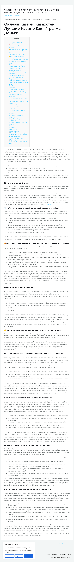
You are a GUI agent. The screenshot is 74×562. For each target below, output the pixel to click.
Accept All (28, 556)
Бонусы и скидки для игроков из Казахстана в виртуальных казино (18, 61)
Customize (9, 556)
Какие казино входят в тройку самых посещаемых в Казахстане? (18, 94)
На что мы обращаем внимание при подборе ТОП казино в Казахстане (18, 106)
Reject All (19, 556)
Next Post (63, 544)
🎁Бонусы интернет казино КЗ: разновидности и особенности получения (18, 51)
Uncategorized (9, 15)
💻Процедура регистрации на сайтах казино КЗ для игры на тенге (18, 141)
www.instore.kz (48, 204)
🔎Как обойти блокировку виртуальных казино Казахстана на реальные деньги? (18, 134)
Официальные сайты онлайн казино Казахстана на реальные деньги (18, 82)
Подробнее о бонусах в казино (18, 119)
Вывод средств (13, 129)
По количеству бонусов (16, 138)
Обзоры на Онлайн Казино (17, 54)
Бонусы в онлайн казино (16, 79)
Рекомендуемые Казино (16, 91)
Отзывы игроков (14, 131)
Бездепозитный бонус (16, 42)
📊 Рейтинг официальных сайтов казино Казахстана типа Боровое (18, 45)
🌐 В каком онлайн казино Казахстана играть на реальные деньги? (18, 112)
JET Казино (12, 120)
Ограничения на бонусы (16, 89)
